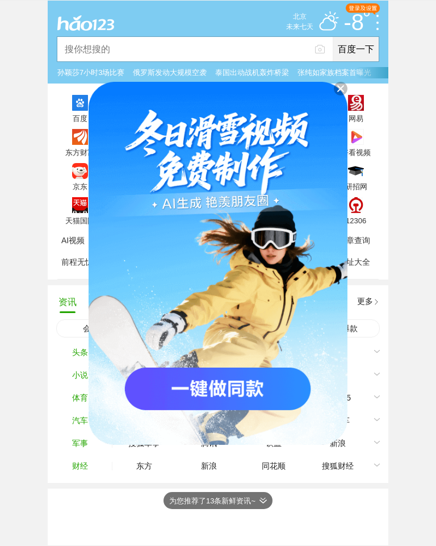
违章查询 (354, 240)
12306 (356, 220)
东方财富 (80, 152)
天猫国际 (80, 220)
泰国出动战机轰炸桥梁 (252, 72)
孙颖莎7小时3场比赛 (90, 72)
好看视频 (356, 152)
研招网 (356, 186)
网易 (356, 118)
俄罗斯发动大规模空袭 (170, 72)
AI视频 (73, 240)
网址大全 (354, 261)
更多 (365, 301)
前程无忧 (77, 261)
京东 (80, 186)
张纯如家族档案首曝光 (334, 72)
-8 (356, 23)
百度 (80, 118)
